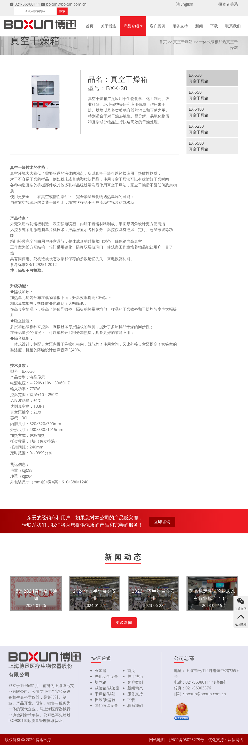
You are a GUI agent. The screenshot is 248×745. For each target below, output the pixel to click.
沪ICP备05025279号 (186, 739)
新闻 (199, 26)
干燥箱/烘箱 (105, 693)
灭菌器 (100, 670)
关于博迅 (108, 26)
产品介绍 (131, 26)
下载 (214, 26)
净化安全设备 (106, 676)
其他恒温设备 (106, 705)
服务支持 (180, 26)
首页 (89, 26)
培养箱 (100, 682)
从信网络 (235, 739)
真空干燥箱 (183, 41)
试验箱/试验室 (107, 688)
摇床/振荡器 (105, 699)
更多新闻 (124, 622)
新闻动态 (135, 688)
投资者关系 (228, 4)
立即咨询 (162, 521)
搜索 (62, 11)
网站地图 (157, 739)
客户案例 (157, 26)
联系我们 (233, 26)
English (186, 4)
